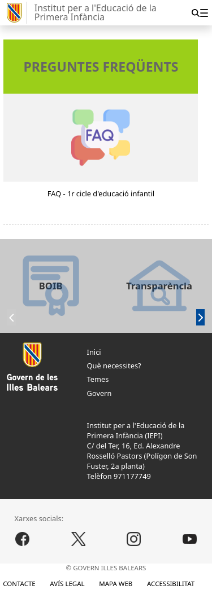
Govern (99, 393)
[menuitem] (204, 13)
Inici (94, 352)
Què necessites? (114, 365)
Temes (98, 379)
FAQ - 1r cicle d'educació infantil (100, 193)
